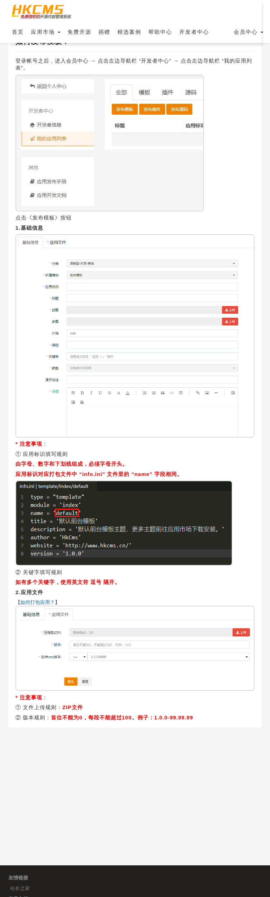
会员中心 (248, 32)
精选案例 (129, 32)
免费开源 (79, 32)
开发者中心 (194, 32)
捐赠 (104, 32)
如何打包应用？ (37, 602)
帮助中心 (160, 32)
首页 (18, 32)
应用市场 (45, 32)
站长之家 (20, 888)
